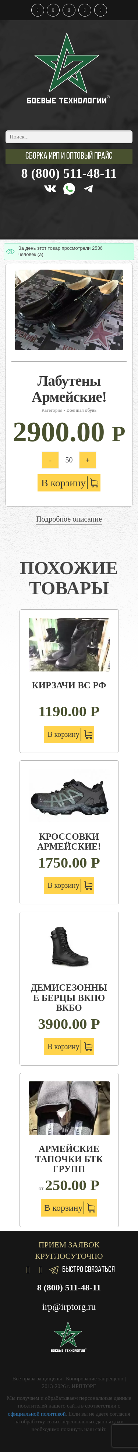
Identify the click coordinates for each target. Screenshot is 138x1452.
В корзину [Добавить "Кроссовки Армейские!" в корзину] (63, 885)
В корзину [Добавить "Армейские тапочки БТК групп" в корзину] (64, 1208)
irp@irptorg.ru (69, 1307)
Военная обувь (81, 410)
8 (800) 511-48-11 (69, 173)
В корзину (63, 483)
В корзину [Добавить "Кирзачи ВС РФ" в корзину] (63, 734)
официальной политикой (37, 1414)
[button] (69, 156)
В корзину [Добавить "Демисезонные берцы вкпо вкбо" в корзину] (63, 1046)
